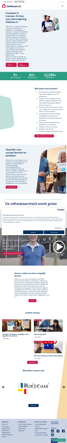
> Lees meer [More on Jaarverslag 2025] (37, 337)
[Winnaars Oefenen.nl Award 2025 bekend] (48, 347)
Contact (63, 1)
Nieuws (4, 437)
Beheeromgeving (7, 434)
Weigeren (33, 232)
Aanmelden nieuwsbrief (54, 422)
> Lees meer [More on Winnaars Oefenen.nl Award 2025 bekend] (37, 358)
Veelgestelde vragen (41, 428)
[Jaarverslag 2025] (48, 325)
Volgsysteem (6, 432)
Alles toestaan (54, 232)
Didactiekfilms (22, 426)
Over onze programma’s (6, 427)
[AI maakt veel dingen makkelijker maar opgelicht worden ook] (16, 325)
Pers (36, 431)
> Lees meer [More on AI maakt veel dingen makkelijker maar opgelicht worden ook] (5, 338)
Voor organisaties (8, 1)
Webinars (21, 431)
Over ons (5, 424)
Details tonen (58, 228)
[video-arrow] (59, 241)
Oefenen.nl (19, 1)
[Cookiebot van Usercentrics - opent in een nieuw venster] (58, 210)
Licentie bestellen (40, 424)
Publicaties (21, 428)
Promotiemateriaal (40, 433)
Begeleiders (5, 430)
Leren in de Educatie (24, 424)
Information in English (41, 435)
